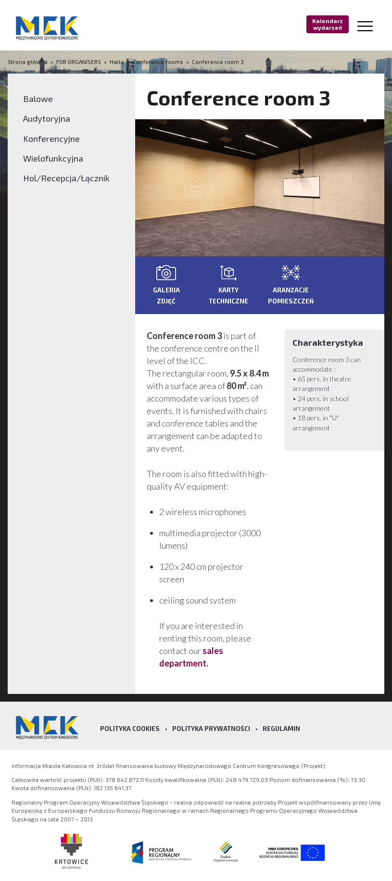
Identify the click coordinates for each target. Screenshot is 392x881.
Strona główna (28, 61)
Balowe (38, 98)
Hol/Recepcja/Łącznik (66, 178)
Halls (117, 61)
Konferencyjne (51, 138)
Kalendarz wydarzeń (327, 24)
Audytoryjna (46, 118)
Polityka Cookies (130, 728)
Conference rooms (158, 61)
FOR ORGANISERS (78, 61)
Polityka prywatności (211, 728)
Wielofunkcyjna (53, 158)
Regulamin (281, 728)
